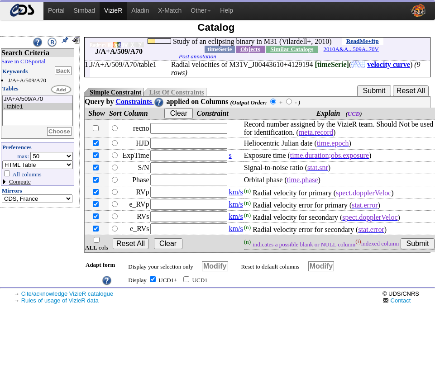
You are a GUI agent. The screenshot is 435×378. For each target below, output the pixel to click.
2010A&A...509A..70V (351, 49)
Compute (20, 181)
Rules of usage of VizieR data (60, 300)
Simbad (84, 10)
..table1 (37, 107)
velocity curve (388, 64)
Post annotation (197, 56)
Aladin (140, 10)
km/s (236, 192)
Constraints (139, 101)
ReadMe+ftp (362, 41)
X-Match (170, 10)
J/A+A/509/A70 (37, 99)
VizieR (113, 10)
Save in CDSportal (23, 61)
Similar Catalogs (291, 49)
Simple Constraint (115, 92)
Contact (396, 300)
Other (201, 10)
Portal (56, 10)
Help (226, 10)
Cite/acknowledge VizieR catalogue (67, 293)
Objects (250, 49)
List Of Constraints (176, 92)
